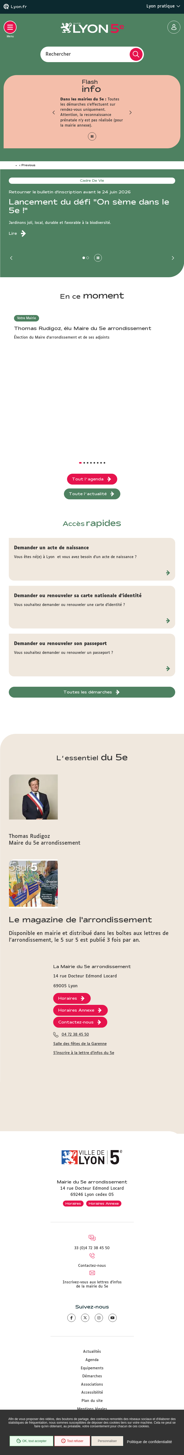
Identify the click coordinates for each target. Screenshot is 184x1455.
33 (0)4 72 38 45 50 (92, 1248)
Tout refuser (72, 1441)
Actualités (92, 1352)
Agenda (92, 1360)
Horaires (73, 1203)
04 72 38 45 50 (75, 1034)
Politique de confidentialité (149, 1441)
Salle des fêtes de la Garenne (80, 1044)
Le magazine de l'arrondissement (80, 919)
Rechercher (58, 54)
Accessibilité (92, 1392)
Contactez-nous (92, 1266)
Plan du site (92, 1401)
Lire (13, 233)
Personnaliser (107, 1441)
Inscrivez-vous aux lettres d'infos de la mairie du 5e (92, 1284)
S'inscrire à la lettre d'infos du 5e (83, 1053)
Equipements (92, 1368)
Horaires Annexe (104, 1203)
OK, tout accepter (31, 1441)
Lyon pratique (163, 6)
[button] (54, 112)
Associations (92, 1384)
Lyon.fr (19, 7)
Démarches (92, 1376)
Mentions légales (92, 1409)
